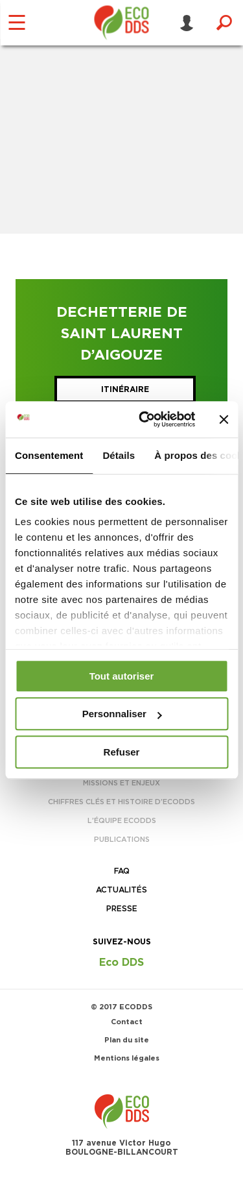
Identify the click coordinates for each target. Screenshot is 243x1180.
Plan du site (126, 1040)
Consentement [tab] (49, 455)
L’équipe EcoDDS (121, 820)
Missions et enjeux (121, 783)
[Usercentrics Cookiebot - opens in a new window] (145, 419)
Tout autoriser (121, 676)
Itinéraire (125, 389)
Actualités (121, 890)
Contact (127, 1022)
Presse (121, 909)
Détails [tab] (118, 455)
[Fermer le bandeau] (223, 419)
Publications (122, 839)
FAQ (122, 871)
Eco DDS (121, 962)
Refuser (122, 751)
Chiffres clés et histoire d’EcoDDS (121, 801)
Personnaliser (122, 713)
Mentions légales (126, 1058)
